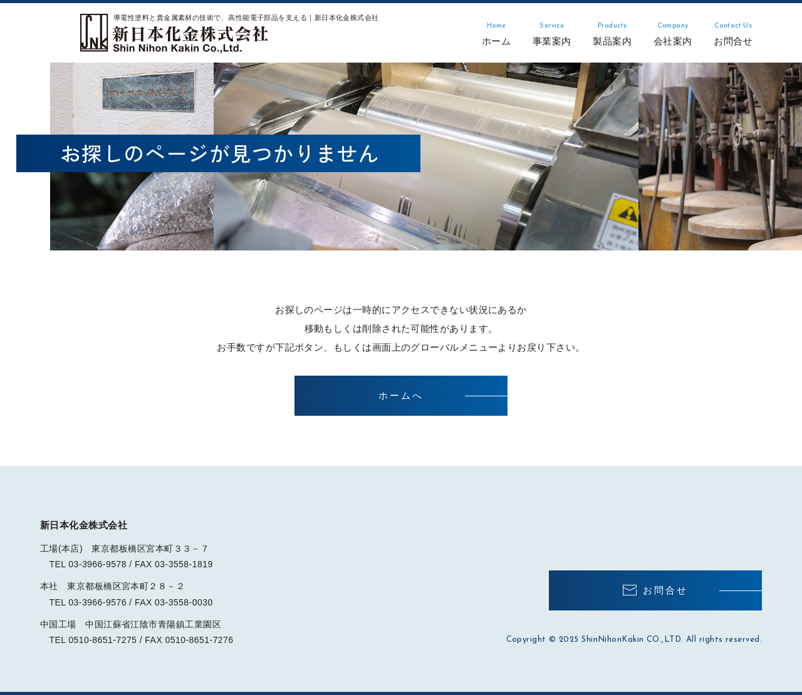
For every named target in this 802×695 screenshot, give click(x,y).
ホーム (496, 33)
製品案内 (612, 33)
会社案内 (673, 33)
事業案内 (552, 33)
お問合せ (733, 33)
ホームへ (401, 395)
